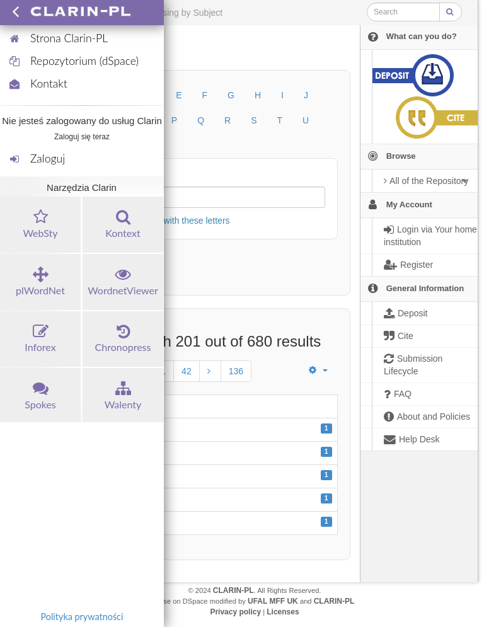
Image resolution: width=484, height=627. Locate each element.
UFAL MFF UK (273, 601)
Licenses (283, 611)
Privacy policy (235, 611)
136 (236, 371)
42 (187, 371)
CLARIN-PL (233, 590)
